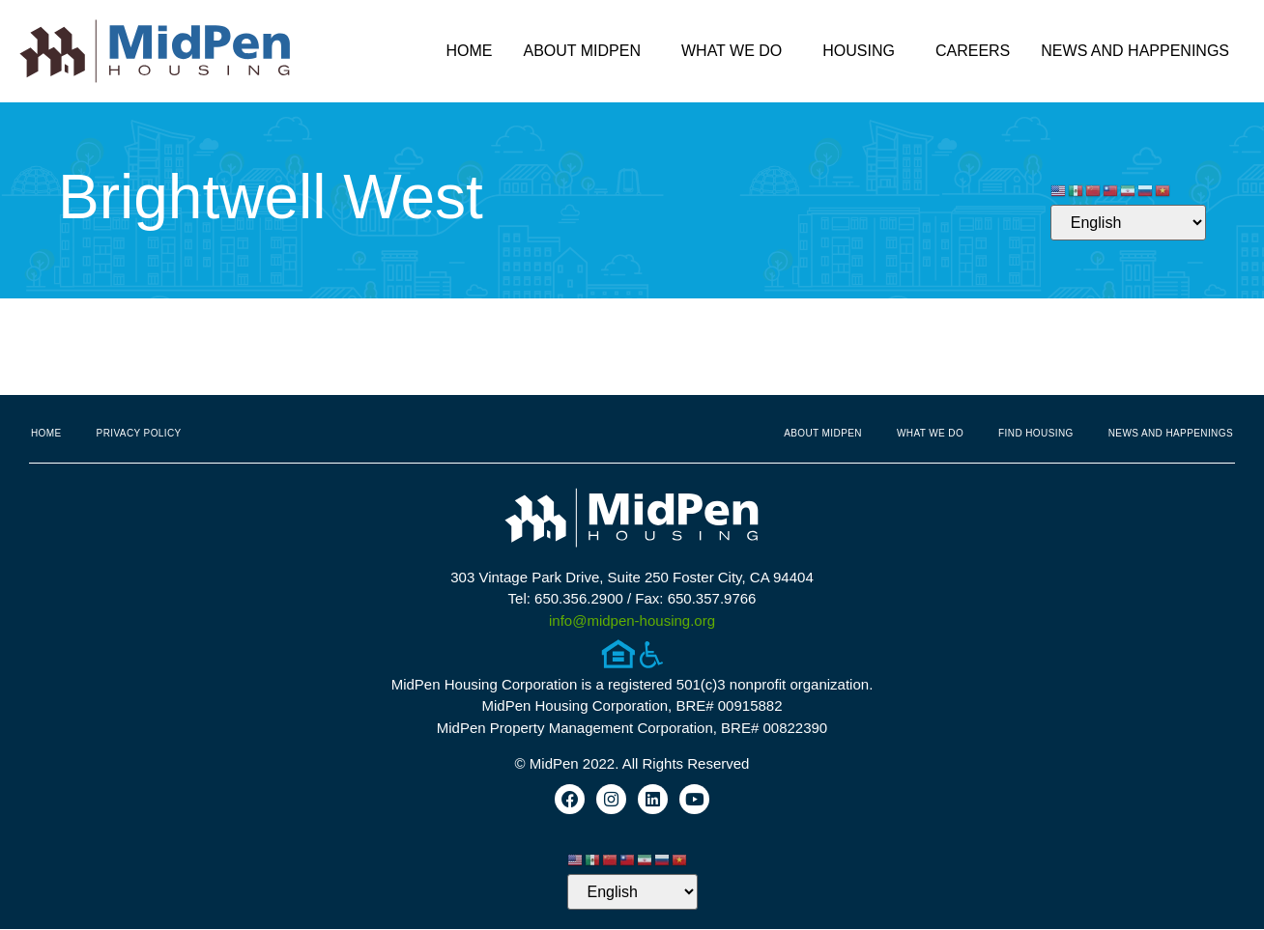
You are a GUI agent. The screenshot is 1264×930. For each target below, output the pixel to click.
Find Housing (1036, 433)
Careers (972, 50)
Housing (863, 51)
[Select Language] (1128, 222)
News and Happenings (1140, 51)
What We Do (736, 51)
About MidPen (586, 51)
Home (468, 50)
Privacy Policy (139, 433)
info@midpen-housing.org (632, 620)
